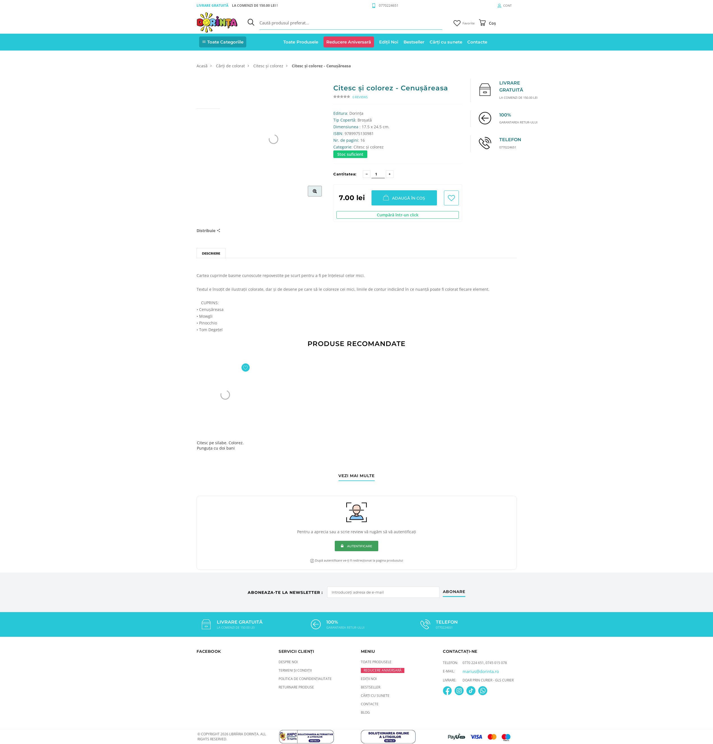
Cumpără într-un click (397, 215)
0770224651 (388, 5)
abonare (454, 591)
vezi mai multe (356, 476)
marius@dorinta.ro (481, 671)
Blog (365, 712)
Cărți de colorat (230, 65)
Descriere (211, 253)
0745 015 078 (496, 662)
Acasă (202, 65)
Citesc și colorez (268, 65)
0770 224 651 (473, 662)
